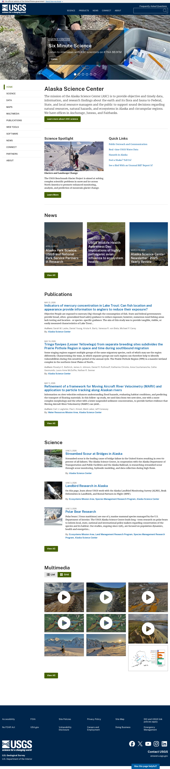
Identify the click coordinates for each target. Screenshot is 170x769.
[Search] (165, 10)
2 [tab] (79, 74)
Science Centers (59, 39)
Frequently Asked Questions (153, 6)
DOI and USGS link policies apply (153, 720)
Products (84, 11)
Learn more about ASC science (62, 119)
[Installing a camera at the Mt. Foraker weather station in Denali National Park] (64, 645)
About (118, 11)
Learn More (53, 195)
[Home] (14, 13)
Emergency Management (150, 728)
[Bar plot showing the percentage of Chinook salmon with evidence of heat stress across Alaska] (148, 658)
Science (71, 11)
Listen (54, 59)
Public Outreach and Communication (128, 144)
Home (9, 87)
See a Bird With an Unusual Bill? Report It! (131, 165)
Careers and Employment (93, 728)
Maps (9, 107)
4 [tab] (87, 74)
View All (51, 275)
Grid (66, 574)
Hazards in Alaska (118, 154)
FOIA (32, 719)
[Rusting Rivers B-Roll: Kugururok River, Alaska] (148, 597)
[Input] (150, 10)
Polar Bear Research (80, 511)
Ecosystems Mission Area (81, 499)
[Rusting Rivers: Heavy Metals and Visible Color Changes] (148, 629)
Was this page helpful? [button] (145, 766)
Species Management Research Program (115, 499)
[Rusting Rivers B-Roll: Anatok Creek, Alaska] (106, 597)
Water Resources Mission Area (63, 412)
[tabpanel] (85, 47)
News (95, 11)
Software (12, 134)
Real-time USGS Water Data (123, 149)
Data (9, 100)
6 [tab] (95, 74)
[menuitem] (71, 8)
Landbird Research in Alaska (86, 486)
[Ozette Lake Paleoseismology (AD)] (64, 623)
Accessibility (8, 719)
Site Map (119, 719)
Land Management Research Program (114, 534)
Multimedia (12, 113)
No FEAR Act (8, 727)
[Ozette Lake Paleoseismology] (106, 623)
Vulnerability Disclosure (65, 728)
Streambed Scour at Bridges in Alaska (93, 453)
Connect (106, 11)
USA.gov (34, 727)
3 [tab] (83, 74)
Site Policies (65, 719)
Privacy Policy (94, 719)
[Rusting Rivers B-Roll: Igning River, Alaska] (64, 597)
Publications (14, 120)
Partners (12, 154)
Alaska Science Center (59, 331)
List (53, 574)
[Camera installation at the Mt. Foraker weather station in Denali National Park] (106, 645)
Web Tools (12, 127)
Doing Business (122, 727)
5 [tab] (91, 74)
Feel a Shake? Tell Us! (120, 160)
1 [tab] (75, 74)
